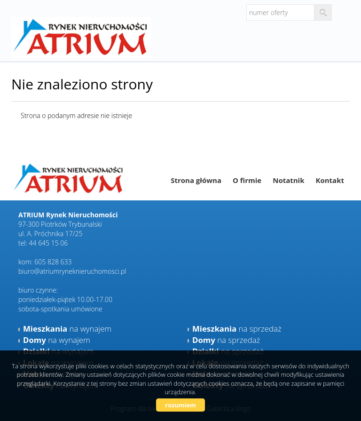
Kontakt (330, 180)
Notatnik (288, 180)
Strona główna (196, 180)
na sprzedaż (237, 328)
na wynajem (67, 328)
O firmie (247, 180)
